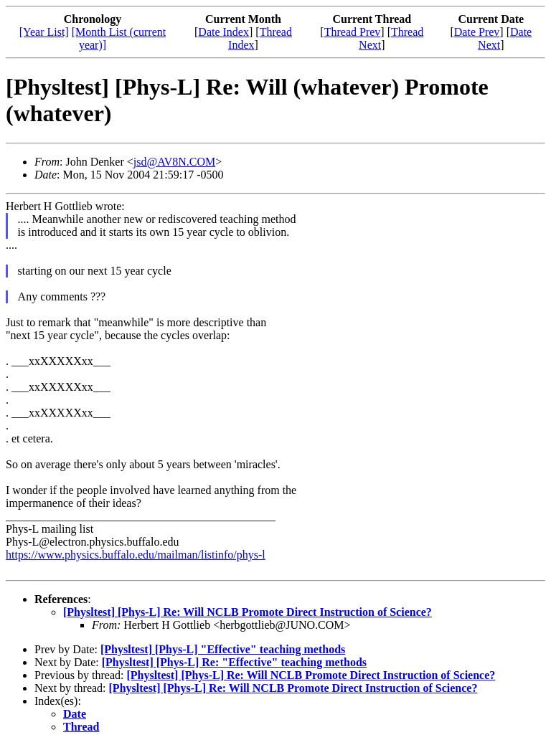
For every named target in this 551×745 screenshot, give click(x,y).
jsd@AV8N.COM (174, 162)
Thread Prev (352, 32)
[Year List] (44, 32)
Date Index (223, 32)
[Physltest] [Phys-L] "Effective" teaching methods (222, 649)
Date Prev (477, 32)
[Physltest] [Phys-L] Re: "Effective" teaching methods (234, 662)
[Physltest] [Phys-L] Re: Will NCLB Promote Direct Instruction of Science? (247, 612)
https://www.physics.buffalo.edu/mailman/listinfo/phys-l (135, 555)
